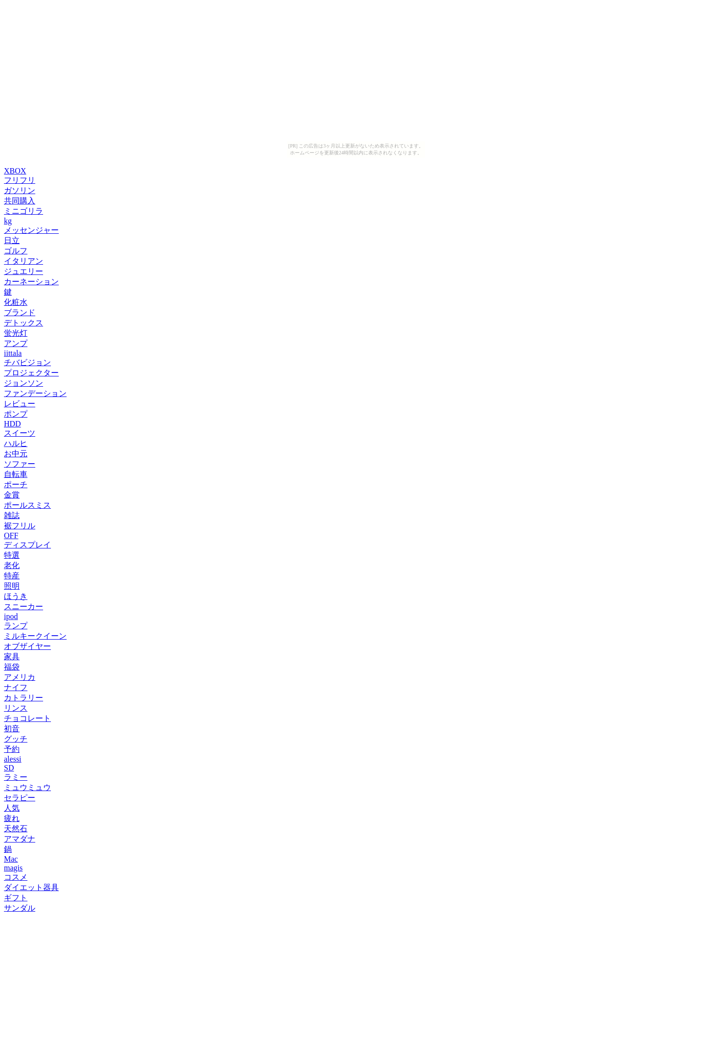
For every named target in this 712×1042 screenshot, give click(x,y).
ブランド (19, 312)
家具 (12, 656)
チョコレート (27, 718)
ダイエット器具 (31, 887)
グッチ (15, 739)
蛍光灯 (15, 333)
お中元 (15, 453)
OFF (11, 535)
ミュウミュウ (27, 787)
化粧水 (15, 302)
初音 (12, 728)
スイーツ (19, 433)
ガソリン (19, 190)
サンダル (19, 908)
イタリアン (23, 261)
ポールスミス (27, 505)
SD (9, 768)
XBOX (15, 171)
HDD (12, 424)
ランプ (15, 625)
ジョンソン (23, 383)
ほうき (15, 596)
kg (8, 221)
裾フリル (19, 525)
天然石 (15, 828)
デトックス (23, 323)
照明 (12, 586)
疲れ (12, 818)
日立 (12, 240)
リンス (15, 708)
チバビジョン (27, 362)
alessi (13, 759)
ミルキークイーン (35, 636)
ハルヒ (15, 443)
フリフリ (19, 180)
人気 (12, 808)
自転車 (15, 474)
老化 (12, 565)
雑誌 (12, 515)
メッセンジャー (31, 230)
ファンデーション (35, 393)
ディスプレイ (27, 545)
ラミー (15, 777)
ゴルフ (15, 251)
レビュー (19, 403)
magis (13, 868)
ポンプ (15, 414)
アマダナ (19, 839)
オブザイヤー (27, 646)
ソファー (19, 464)
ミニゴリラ (23, 211)
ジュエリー (23, 271)
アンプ (15, 343)
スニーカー (23, 606)
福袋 (12, 667)
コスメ (15, 877)
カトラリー (23, 698)
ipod (11, 616)
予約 (12, 749)
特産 (12, 575)
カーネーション (31, 281)
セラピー (19, 798)
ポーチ (15, 484)
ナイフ (15, 687)
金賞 (12, 495)
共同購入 (19, 201)
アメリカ (19, 677)
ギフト (15, 897)
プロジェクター (31, 373)
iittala (13, 353)
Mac (11, 859)
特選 (12, 555)
